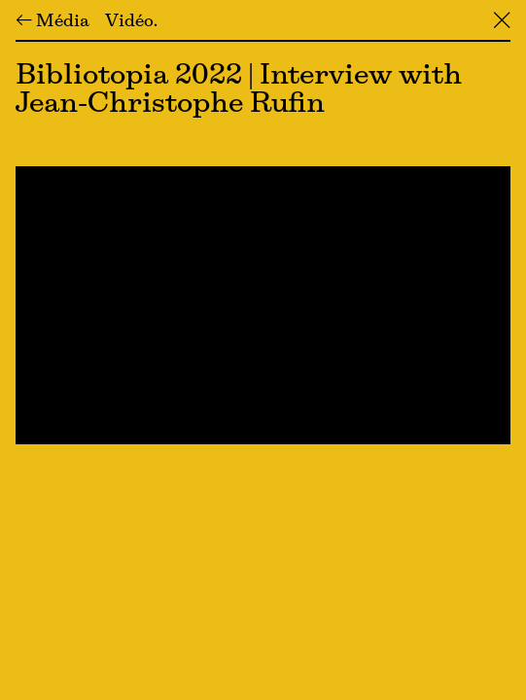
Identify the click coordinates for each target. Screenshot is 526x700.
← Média (52, 22)
